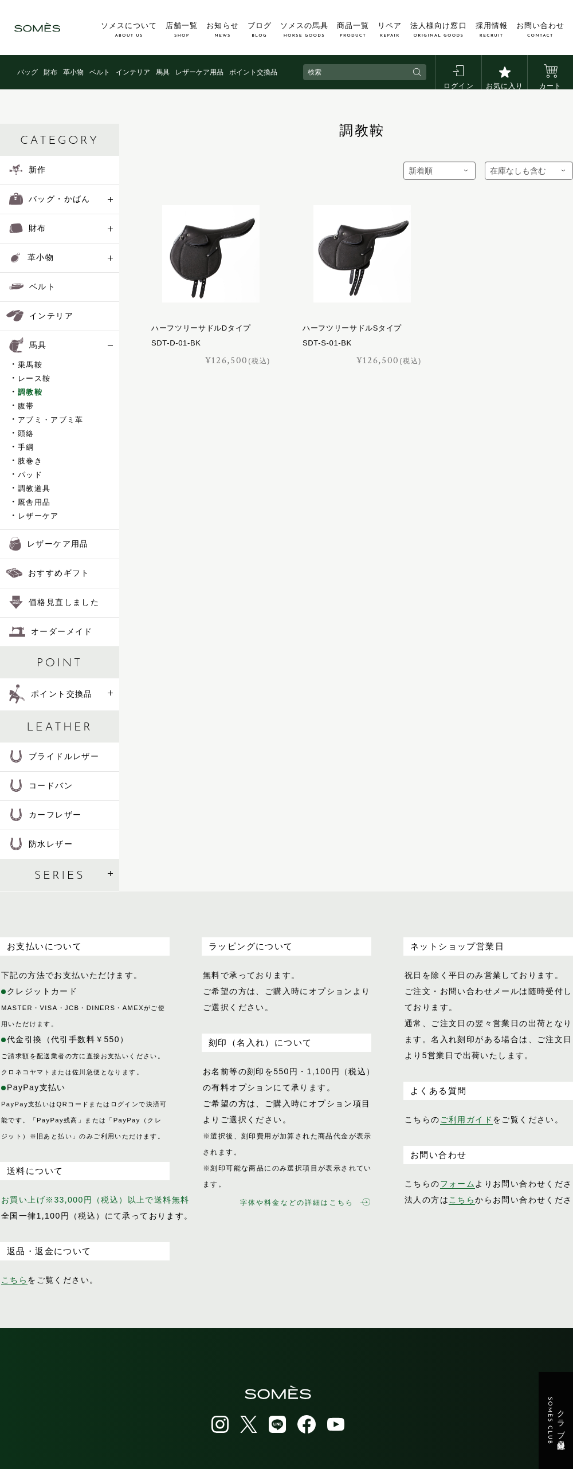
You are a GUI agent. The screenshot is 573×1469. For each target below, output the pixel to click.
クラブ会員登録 (556, 1421)
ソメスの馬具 (304, 30)
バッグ (27, 72)
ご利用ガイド (466, 1119)
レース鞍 (34, 378)
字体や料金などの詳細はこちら (305, 1202)
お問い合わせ (540, 30)
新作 (27, 169)
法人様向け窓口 (438, 30)
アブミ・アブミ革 (50, 419)
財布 (50, 72)
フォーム (458, 1183)
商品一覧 (353, 30)
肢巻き (30, 461)
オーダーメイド (51, 631)
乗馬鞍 (30, 364)
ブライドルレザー (54, 756)
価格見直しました (54, 602)
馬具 (163, 72)
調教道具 (34, 488)
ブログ (260, 30)
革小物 (73, 72)
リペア (390, 30)
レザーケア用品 (199, 72)
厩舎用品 (34, 502)
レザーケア (38, 516)
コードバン (41, 785)
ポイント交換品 (253, 72)
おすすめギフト (48, 573)
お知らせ (222, 30)
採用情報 (492, 30)
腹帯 (26, 406)
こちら (14, 1280)
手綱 (26, 447)
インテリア (133, 72)
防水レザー (41, 844)
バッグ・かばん (50, 199)
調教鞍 (30, 392)
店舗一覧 (182, 30)
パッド (30, 474)
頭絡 (26, 433)
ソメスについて (129, 30)
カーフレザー (45, 814)
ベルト (99, 72)
